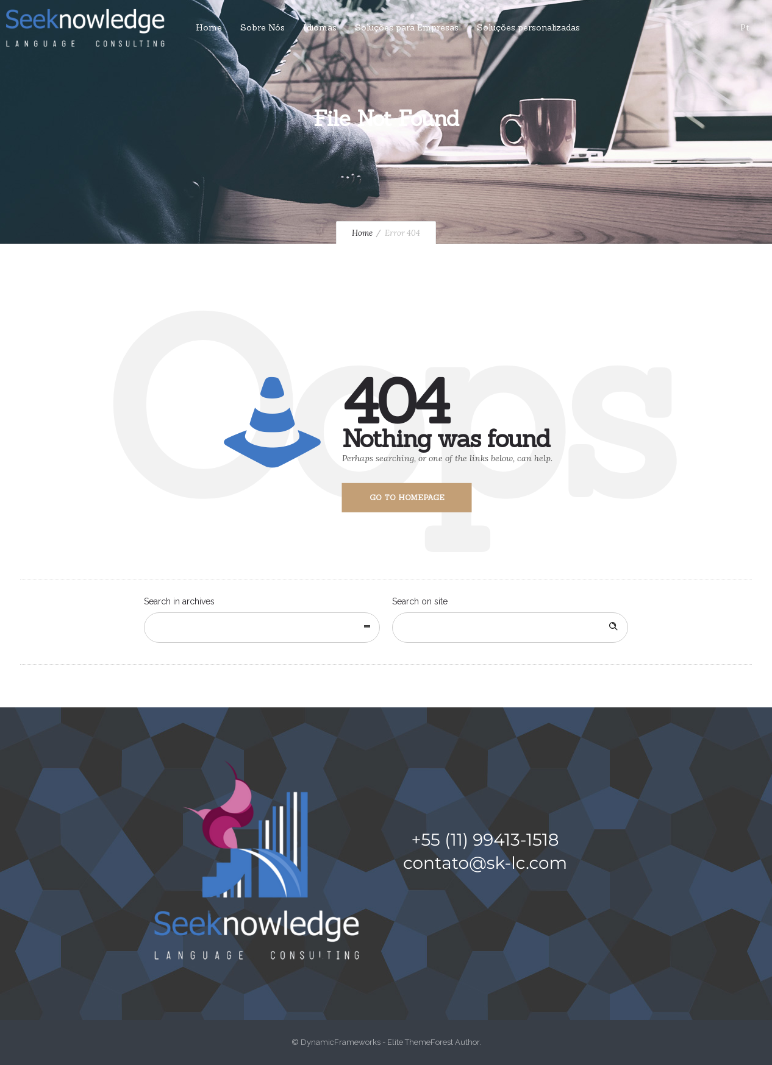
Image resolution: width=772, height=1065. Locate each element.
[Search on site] (510, 627)
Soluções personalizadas (528, 27)
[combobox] (262, 627)
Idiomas (320, 27)
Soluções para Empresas (407, 27)
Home (209, 27)
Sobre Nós (262, 27)
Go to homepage (407, 497)
